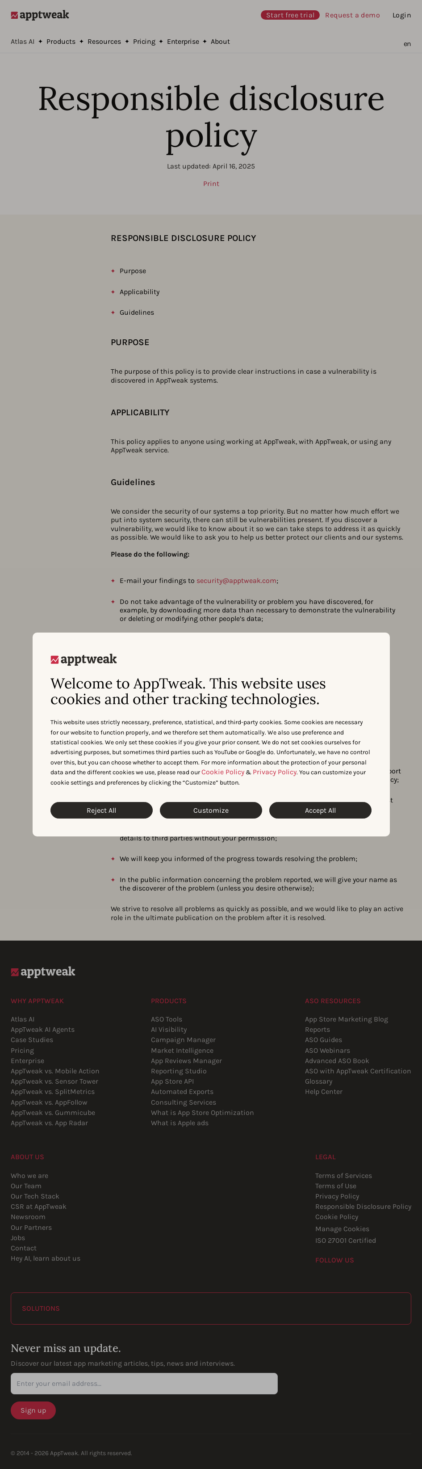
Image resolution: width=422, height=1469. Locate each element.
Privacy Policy (275, 772)
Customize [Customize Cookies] (211, 810)
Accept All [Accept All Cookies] (320, 810)
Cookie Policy (222, 772)
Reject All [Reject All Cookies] (101, 810)
